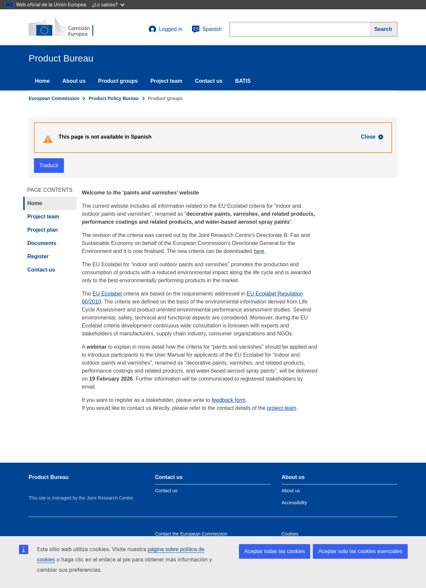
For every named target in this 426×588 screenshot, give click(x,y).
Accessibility (294, 502)
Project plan (42, 230)
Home (42, 81)
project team (281, 408)
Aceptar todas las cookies (274, 551)
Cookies (290, 533)
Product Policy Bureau (113, 98)
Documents (41, 243)
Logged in (165, 29)
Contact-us (41, 270)
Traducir (49, 165)
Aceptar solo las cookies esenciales (360, 551)
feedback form (228, 400)
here (259, 251)
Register (38, 256)
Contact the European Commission (191, 533)
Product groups (118, 81)
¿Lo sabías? (108, 4)
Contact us (209, 81)
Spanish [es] (207, 29)
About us (73, 81)
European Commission (54, 98)
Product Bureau (49, 477)
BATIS (243, 81)
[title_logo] (69, 27)
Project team (166, 81)
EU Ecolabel (108, 293)
